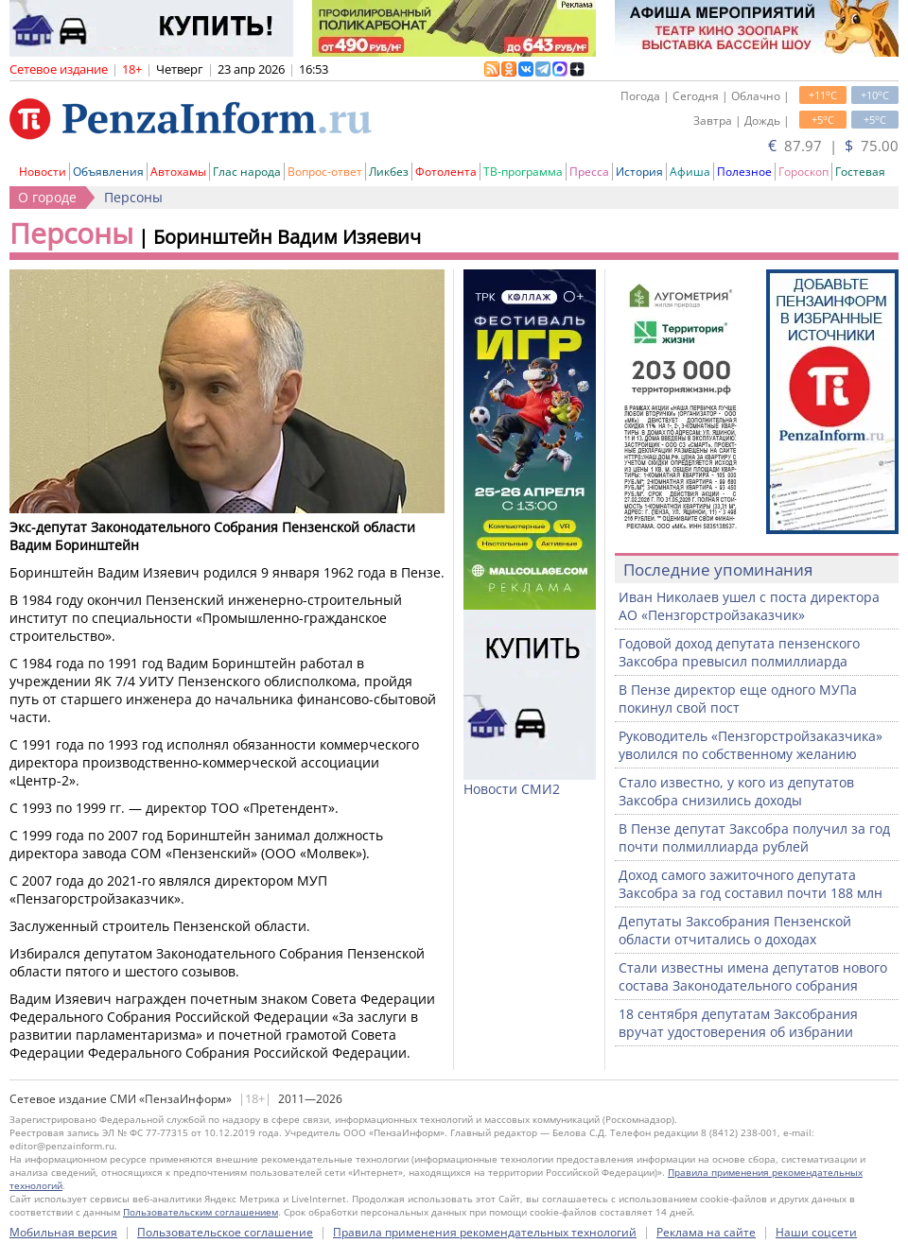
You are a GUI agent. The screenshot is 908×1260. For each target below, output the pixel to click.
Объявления (108, 172)
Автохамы (178, 172)
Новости (42, 172)
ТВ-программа (523, 172)
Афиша (690, 172)
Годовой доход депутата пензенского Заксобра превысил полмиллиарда (739, 652)
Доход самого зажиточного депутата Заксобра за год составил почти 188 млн (750, 884)
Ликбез (389, 172)
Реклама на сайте (706, 1232)
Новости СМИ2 (511, 789)
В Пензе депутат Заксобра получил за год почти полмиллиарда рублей (754, 837)
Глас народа (247, 172)
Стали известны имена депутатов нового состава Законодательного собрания (753, 976)
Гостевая (860, 172)
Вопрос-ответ (325, 172)
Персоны (133, 197)
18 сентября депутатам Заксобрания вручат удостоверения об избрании (738, 1023)
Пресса (589, 172)
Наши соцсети (816, 1232)
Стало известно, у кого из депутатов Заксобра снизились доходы (736, 791)
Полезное (744, 172)
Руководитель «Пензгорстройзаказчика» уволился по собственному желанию (750, 745)
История (639, 172)
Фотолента (446, 172)
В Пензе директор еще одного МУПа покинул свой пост (738, 698)
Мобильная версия (63, 1232)
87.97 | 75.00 (833, 145)
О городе (47, 197)
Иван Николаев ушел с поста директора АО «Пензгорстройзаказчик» (749, 606)
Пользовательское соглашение (225, 1232)
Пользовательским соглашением (200, 1211)
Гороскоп (803, 172)
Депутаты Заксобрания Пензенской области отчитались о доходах (735, 930)
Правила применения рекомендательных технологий (485, 1232)
